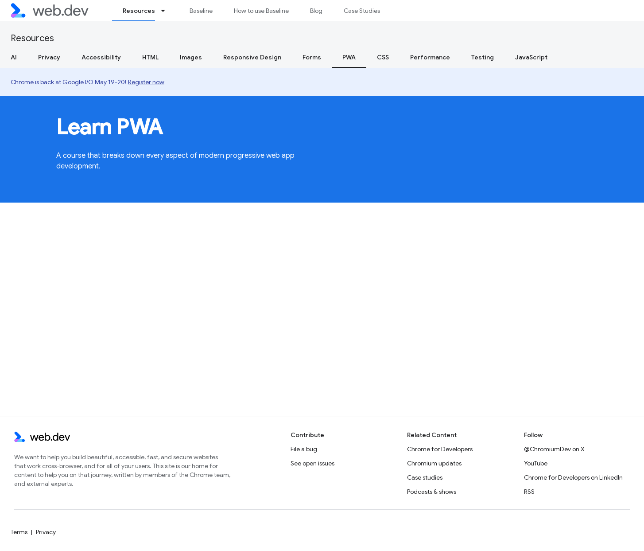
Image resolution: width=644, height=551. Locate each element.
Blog (316, 11)
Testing (482, 57)
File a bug (304, 449)
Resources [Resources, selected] (139, 11)
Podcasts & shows (431, 492)
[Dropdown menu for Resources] (167, 10)
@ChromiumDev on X (554, 449)
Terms (19, 531)
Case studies (424, 477)
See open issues (312, 463)
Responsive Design (252, 57)
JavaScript (531, 57)
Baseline (201, 11)
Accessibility (101, 57)
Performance (430, 57)
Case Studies (362, 11)
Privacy (49, 57)
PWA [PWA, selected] (349, 57)
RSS (529, 492)
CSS (383, 57)
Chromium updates (434, 463)
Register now (146, 82)
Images (191, 57)
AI (14, 57)
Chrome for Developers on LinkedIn (573, 477)
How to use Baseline (261, 11)
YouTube (535, 463)
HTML (150, 57)
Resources (32, 38)
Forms (312, 57)
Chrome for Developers (440, 449)
